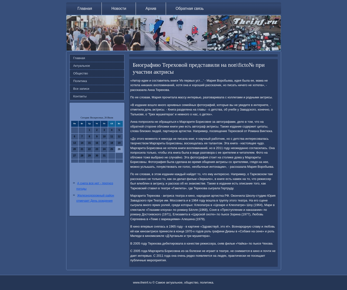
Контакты (80, 96)
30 (97, 155)
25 (111, 149)
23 (97, 149)
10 (104, 136)
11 (111, 136)
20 (74, 149)
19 (119, 143)
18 (111, 143)
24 (104, 149)
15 (89, 143)
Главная (85, 8)
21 (82, 149)
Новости (118, 8)
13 (74, 143)
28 (82, 155)
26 (119, 149)
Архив (150, 8)
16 (97, 143)
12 (119, 136)
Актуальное (81, 65)
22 (89, 149)
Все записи (81, 88)
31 (104, 155)
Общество (80, 73)
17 (104, 143)
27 (74, 155)
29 (89, 155)
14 (82, 143)
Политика (80, 81)
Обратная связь (190, 8)
